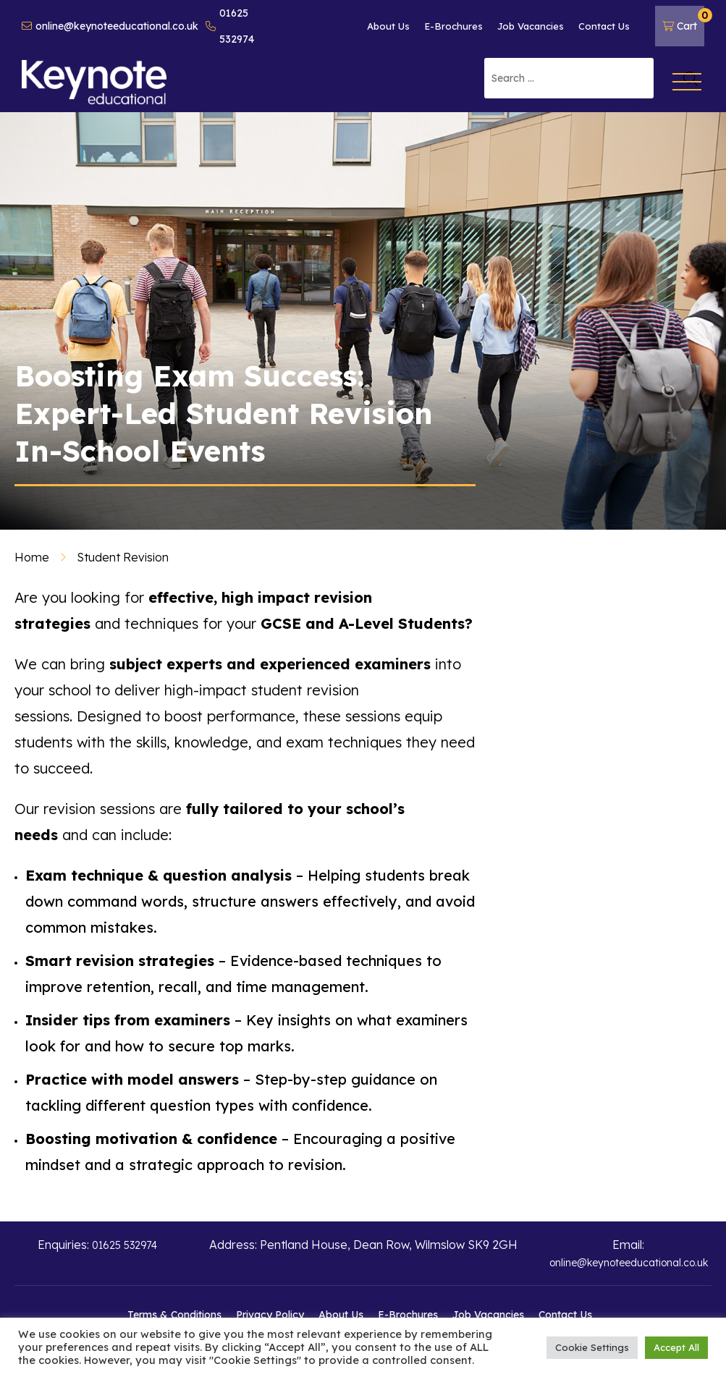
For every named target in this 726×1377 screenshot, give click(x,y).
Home (31, 557)
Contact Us (604, 26)
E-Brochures (453, 26)
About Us (388, 26)
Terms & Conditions (174, 1314)
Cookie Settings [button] (592, 1347)
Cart (683, 20)
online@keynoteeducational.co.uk (110, 26)
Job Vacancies (530, 26)
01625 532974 (230, 26)
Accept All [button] (676, 1347)
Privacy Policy (270, 1314)
